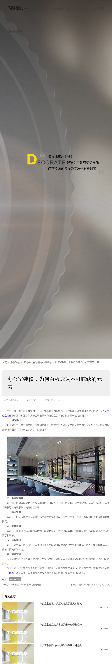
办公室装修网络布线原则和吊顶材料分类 (61, 645)
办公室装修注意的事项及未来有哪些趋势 (61, 624)
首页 (4, 362)
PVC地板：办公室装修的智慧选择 (26, 584)
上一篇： (6, 584)
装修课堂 (15, 362)
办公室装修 (8, 572)
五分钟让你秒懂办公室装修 (38, 362)
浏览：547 (31, 400)
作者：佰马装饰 (11, 400)
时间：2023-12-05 (53, 400)
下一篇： (75, 584)
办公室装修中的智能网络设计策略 (94, 584)
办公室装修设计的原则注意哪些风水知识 (61, 603)
